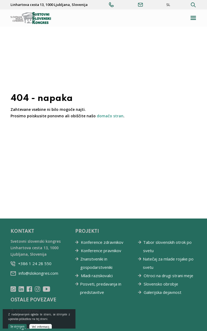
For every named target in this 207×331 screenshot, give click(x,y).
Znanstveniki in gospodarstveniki (96, 263)
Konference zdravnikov (102, 242)
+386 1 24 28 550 (34, 263)
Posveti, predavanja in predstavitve (100, 288)
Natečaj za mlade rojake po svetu (168, 263)
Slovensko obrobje (161, 284)
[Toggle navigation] (193, 18)
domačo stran (110, 115)
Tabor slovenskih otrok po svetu (167, 246)
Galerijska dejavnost (162, 292)
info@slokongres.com (38, 273)
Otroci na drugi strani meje (168, 275)
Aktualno (24, 319)
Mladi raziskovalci (97, 275)
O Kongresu (27, 310)
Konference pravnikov (101, 250)
